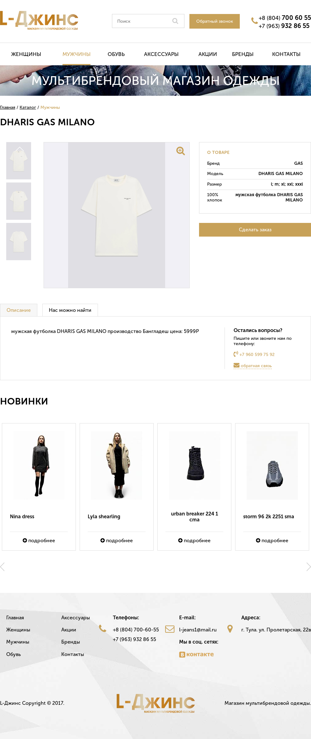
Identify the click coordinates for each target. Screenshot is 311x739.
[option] (39, 487)
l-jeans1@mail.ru (198, 630)
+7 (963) (284, 26)
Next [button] (309, 566)
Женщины (26, 54)
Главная (15, 618)
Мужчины (77, 54)
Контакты (286, 54)
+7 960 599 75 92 (254, 354)
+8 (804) (285, 17)
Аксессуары (161, 54)
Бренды (242, 54)
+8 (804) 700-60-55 (136, 630)
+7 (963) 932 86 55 (134, 639)
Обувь (116, 54)
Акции (207, 54)
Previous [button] (2, 566)
